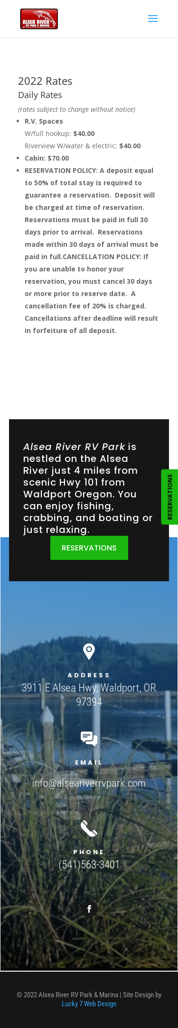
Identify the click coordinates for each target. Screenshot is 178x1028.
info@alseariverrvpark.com (89, 781)
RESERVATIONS (89, 547)
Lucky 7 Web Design (89, 1004)
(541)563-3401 (89, 856)
